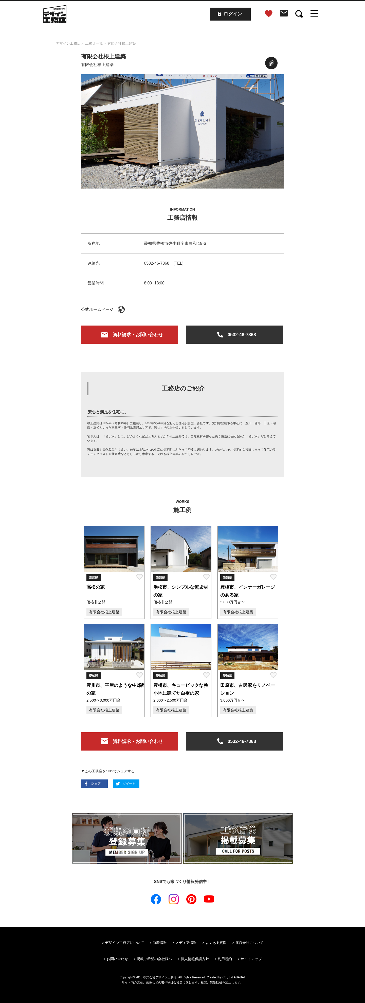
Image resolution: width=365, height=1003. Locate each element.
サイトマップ (251, 959)
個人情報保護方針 (195, 959)
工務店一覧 (94, 43)
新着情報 (160, 943)
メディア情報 (186, 943)
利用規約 (225, 959)
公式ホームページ (103, 309)
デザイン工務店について (124, 943)
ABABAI (239, 977)
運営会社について (249, 943)
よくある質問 (216, 943)
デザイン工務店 (68, 43)
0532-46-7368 (234, 335)
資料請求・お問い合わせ (129, 335)
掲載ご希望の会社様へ (154, 959)
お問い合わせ (117, 959)
